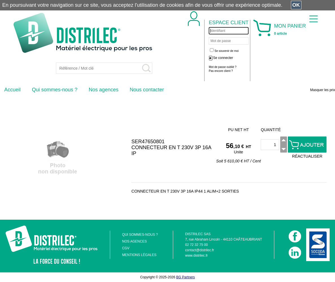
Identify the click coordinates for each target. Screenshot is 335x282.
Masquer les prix (322, 90)
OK (296, 5)
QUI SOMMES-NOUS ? (140, 235)
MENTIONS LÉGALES (139, 255)
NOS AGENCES (134, 241)
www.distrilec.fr (196, 255)
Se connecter (223, 58)
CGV (125, 248)
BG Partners (185, 277)
